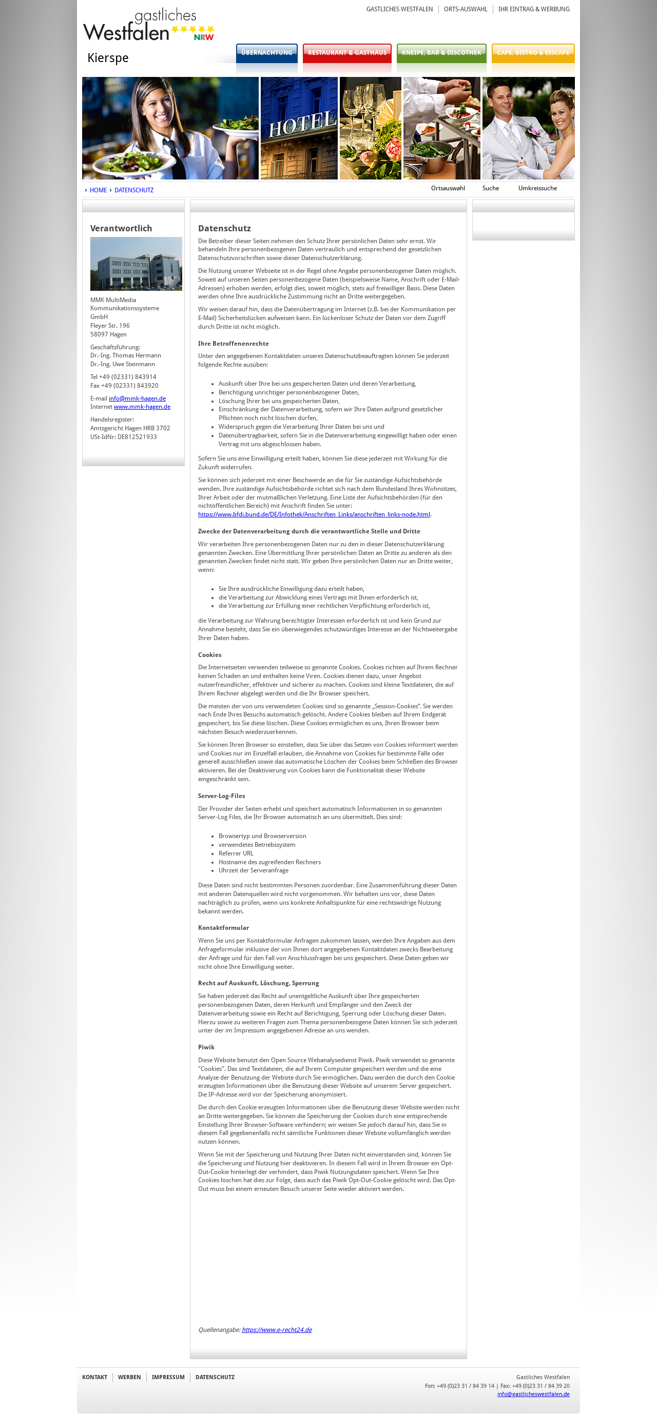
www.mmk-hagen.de (142, 406)
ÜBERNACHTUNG (267, 52)
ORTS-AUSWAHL (466, 9)
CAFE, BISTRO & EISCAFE (533, 52)
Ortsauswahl (448, 188)
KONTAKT (94, 1377)
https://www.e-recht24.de (277, 1329)
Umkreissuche (537, 188)
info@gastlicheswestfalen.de (533, 1394)
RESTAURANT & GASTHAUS (347, 52)
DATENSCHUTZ (133, 190)
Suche (490, 188)
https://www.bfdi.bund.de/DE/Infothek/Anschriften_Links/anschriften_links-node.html (314, 514)
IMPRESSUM (168, 1377)
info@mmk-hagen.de (137, 398)
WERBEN (129, 1377)
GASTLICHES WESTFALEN (399, 9)
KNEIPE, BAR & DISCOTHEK (441, 52)
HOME (98, 190)
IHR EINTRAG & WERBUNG (534, 9)
